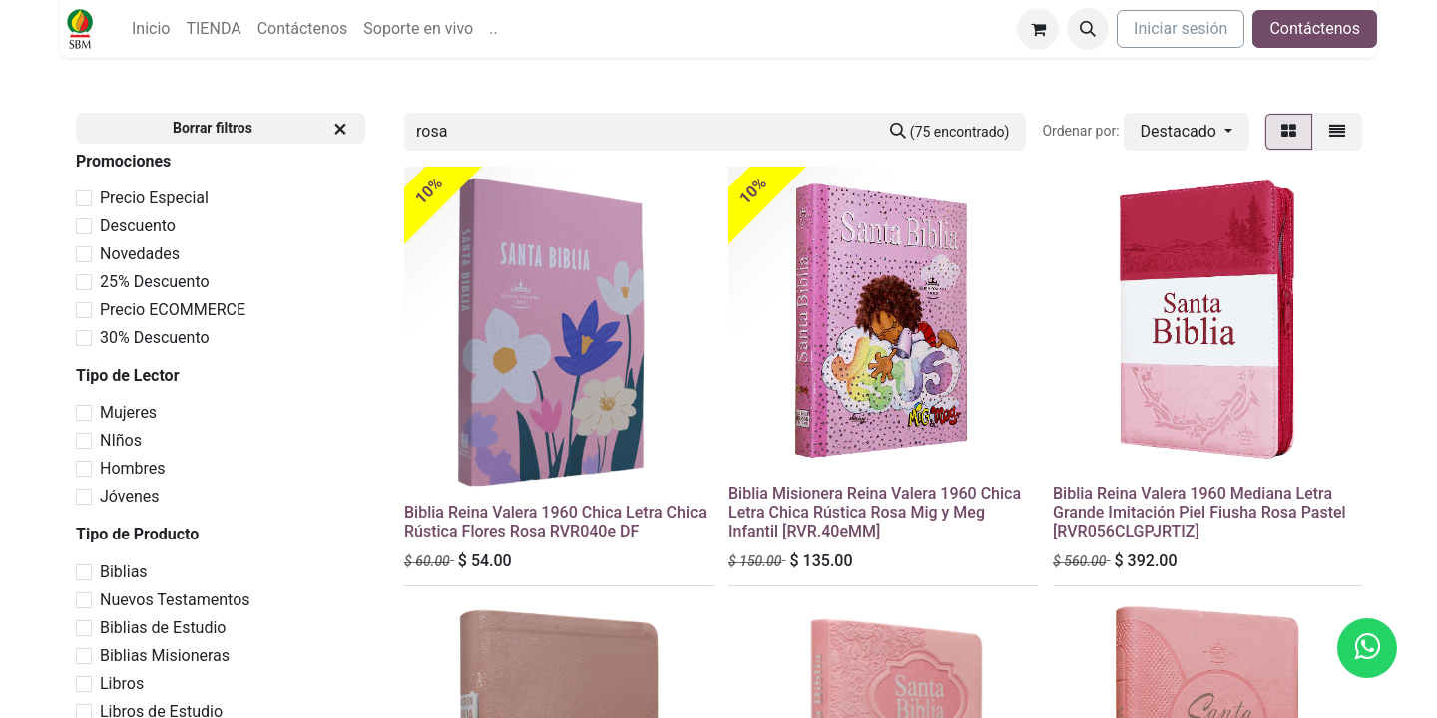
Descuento (138, 225)
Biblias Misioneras (165, 655)
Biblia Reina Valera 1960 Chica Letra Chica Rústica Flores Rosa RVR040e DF (555, 521)
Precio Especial (154, 197)
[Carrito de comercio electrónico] (1038, 29)
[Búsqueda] (950, 132)
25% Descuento (155, 281)
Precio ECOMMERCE (172, 309)
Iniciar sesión (1180, 28)
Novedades (140, 253)
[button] (1088, 29)
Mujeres (128, 412)
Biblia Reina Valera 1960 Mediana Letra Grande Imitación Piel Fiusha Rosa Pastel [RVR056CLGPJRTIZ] (1199, 512)
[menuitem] (151, 29)
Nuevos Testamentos (175, 599)
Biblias (124, 571)
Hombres (133, 468)
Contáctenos (1314, 28)
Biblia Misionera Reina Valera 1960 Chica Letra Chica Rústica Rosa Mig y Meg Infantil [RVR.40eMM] (874, 512)
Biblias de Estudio (163, 627)
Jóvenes (130, 496)
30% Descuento (155, 337)
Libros (122, 683)
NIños (121, 440)
